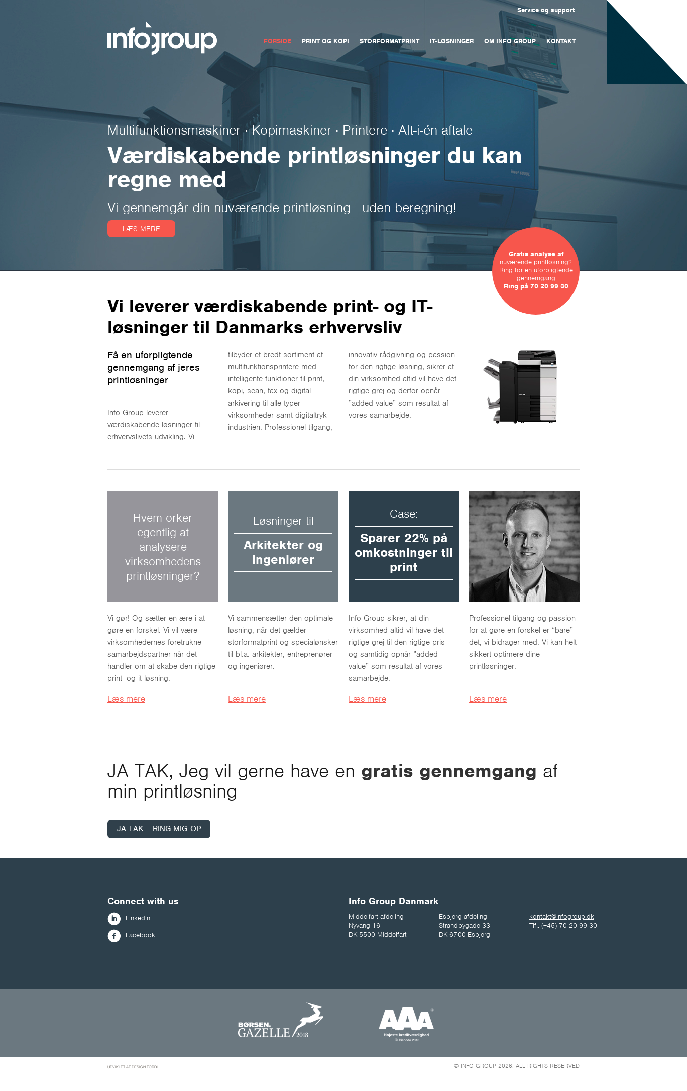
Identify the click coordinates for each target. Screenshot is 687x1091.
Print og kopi (325, 41)
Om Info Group (510, 41)
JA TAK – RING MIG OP (159, 829)
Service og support (546, 10)
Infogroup (162, 38)
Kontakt (561, 41)
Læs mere (141, 228)
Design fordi (145, 1067)
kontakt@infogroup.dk (561, 916)
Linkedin (128, 918)
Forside (277, 41)
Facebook (131, 935)
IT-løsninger (452, 41)
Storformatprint (389, 41)
